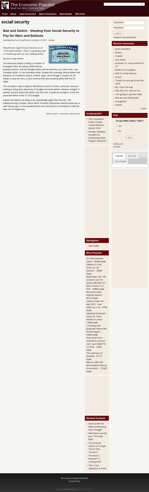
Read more (75, 113)
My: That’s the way (124, 87)
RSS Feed (80, 14)
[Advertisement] (98, 63)
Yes (120, 126)
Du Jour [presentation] (132, 156)
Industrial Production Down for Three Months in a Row (96, 316)
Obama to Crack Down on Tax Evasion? (94, 267)
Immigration (121, 101)
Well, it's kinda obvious (125, 73)
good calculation (123, 49)
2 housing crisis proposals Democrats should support (96, 328)
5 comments (63, 113)
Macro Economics (48, 14)
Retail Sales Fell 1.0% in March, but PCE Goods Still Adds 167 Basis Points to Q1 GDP (96, 282)
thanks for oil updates (125, 69)
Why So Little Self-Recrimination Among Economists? (96, 365)
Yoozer (118, 77)
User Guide (93, 246)
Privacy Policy (74, 481)
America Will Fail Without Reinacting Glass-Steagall (97, 426)
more (143, 108)
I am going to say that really (128, 94)
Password (118, 27)
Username (119, 22)
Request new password (125, 37)
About (13, 14)
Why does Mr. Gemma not (127, 90)
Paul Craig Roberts (23, 40)
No (119, 130)
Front (4, 14)
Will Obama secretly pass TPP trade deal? (97, 436)
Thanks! (119, 56)
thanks (118, 52)
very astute (120, 59)
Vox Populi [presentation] (120, 161)
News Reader (66, 14)
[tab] (119, 156)
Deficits (118, 104)
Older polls (118, 144)
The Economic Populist (32, 4)
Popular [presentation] (119, 156)
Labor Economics (27, 14)
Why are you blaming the (127, 97)
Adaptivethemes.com (85, 489)
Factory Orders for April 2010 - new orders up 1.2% (95, 304)
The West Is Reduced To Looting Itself (94, 458)
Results (116, 146)
